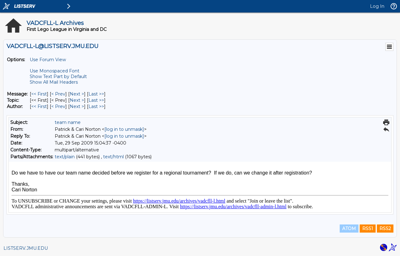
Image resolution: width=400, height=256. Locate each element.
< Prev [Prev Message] (58, 94)
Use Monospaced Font (54, 71)
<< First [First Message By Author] (39, 106)
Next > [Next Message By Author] (77, 106)
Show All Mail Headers (54, 82)
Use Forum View (48, 59)
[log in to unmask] (124, 129)
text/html (113, 157)
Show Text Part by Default (58, 76)
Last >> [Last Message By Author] (96, 106)
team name (68, 122)
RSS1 (367, 228)
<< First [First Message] (39, 94)
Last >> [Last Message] (96, 94)
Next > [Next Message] (77, 94)
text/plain (65, 157)
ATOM (349, 228)
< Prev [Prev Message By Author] (58, 106)
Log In (377, 6)
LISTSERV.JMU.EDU (25, 248)
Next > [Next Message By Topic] (77, 100)
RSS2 (385, 228)
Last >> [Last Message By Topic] (96, 100)
